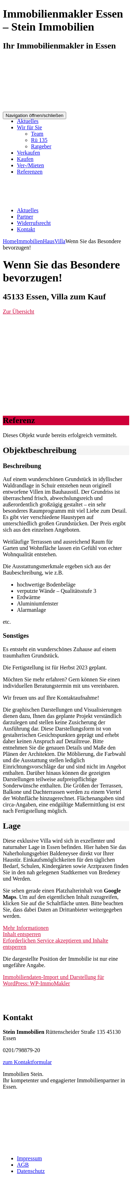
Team (37, 134)
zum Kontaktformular (27, 1062)
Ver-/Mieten (30, 165)
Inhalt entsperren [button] (22, 934)
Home (10, 241)
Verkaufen (28, 153)
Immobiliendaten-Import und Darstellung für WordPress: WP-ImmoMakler (53, 980)
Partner (25, 217)
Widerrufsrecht (34, 223)
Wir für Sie (29, 127)
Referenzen (30, 172)
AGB (23, 1165)
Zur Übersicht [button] (18, 312)
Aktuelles (27, 121)
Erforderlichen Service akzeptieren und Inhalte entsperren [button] (55, 944)
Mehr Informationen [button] (26, 928)
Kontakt (26, 229)
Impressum (29, 1158)
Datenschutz (31, 1171)
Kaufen (25, 159)
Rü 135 (39, 140)
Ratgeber (41, 146)
